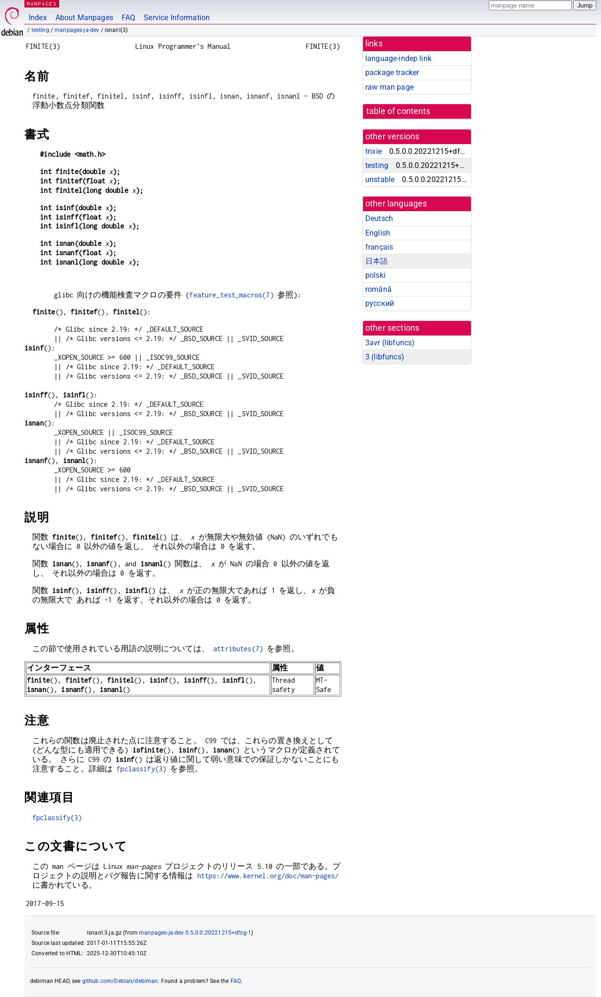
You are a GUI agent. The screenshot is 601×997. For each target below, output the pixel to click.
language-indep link (398, 58)
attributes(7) (238, 649)
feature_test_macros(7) (231, 295)
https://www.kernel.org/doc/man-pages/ (268, 876)
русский (379, 303)
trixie (373, 151)
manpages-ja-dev (76, 30)
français (379, 247)
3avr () (390, 342)
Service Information (177, 17)
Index (38, 17)
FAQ (128, 17)
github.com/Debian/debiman (120, 981)
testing (40, 30)
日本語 (376, 261)
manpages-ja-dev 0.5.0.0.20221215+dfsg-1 (195, 932)
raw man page (389, 87)
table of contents (398, 111)
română (378, 289)
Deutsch (379, 218)
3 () (384, 356)
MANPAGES (42, 3)
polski (375, 275)
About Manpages (84, 17)
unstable (379, 179)
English (377, 232)
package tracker (392, 72)
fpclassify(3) (141, 769)
